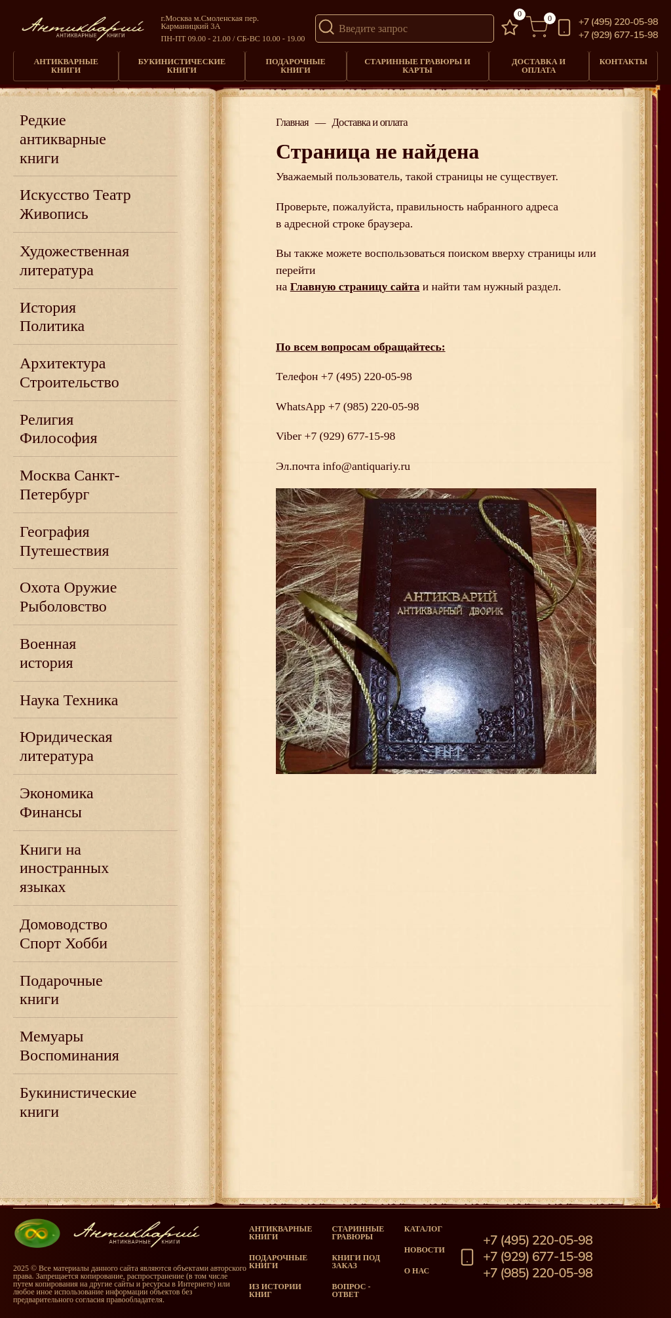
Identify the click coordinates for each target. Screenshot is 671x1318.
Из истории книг (275, 1290)
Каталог (423, 1229)
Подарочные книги (295, 65)
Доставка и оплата (539, 65)
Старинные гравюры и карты (417, 65)
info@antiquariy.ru (366, 466)
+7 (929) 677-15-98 (618, 35)
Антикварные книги (65, 65)
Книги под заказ (356, 1262)
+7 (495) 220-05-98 (618, 22)
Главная (292, 122)
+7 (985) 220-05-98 (373, 406)
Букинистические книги (182, 65)
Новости (424, 1250)
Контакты (623, 61)
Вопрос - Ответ (351, 1290)
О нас (416, 1271)
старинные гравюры (358, 1233)
